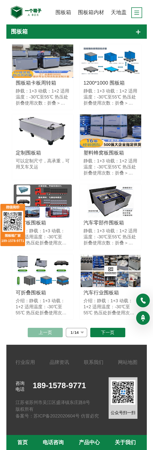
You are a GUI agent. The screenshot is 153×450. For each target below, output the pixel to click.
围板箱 (63, 12)
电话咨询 (53, 442)
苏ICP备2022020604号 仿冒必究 (66, 415)
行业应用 (25, 362)
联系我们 (93, 362)
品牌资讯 (59, 362)
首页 (22, 442)
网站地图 (127, 362)
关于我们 (125, 442)
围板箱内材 (91, 12)
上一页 (45, 332)
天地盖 (119, 12)
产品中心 (89, 442)
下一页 (107, 332)
